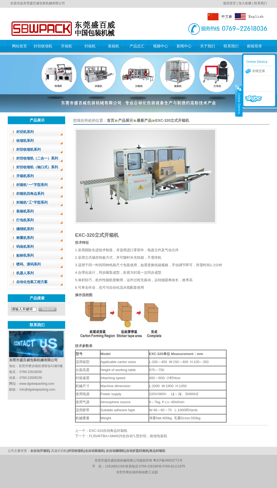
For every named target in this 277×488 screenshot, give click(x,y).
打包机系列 (25, 220)
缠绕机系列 (25, 229)
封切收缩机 (43, 46)
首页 (110, 120)
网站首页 (19, 46)
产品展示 (125, 120)
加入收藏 (245, 3)
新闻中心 (184, 46)
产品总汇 (137, 46)
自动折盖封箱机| (137, 451)
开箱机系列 (25, 176)
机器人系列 (25, 273)
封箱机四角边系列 (30, 194)
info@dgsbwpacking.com (37, 389)
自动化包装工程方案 (32, 282)
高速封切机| (59, 451)
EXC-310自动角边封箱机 (108, 431)
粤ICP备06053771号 (167, 460)
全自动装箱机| (95, 451)
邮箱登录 (254, 46)
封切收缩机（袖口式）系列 (37, 167)
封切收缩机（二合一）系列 (37, 158)
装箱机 (113, 46)
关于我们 (207, 46)
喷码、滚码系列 (28, 264)
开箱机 (66, 46)
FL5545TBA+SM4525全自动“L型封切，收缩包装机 (128, 436)
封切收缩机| (76, 451)
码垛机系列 (25, 247)
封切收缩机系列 (28, 149)
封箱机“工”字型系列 (32, 202)
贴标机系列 (25, 255)
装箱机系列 (25, 211)
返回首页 (229, 3)
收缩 (239, 101)
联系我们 (260, 3)
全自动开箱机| (40, 451)
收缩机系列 (25, 141)
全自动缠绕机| (116, 451)
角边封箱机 (157, 451)
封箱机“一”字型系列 (32, 185)
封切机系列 (25, 132)
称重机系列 (25, 238)
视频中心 (160, 46)
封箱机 (90, 46)
